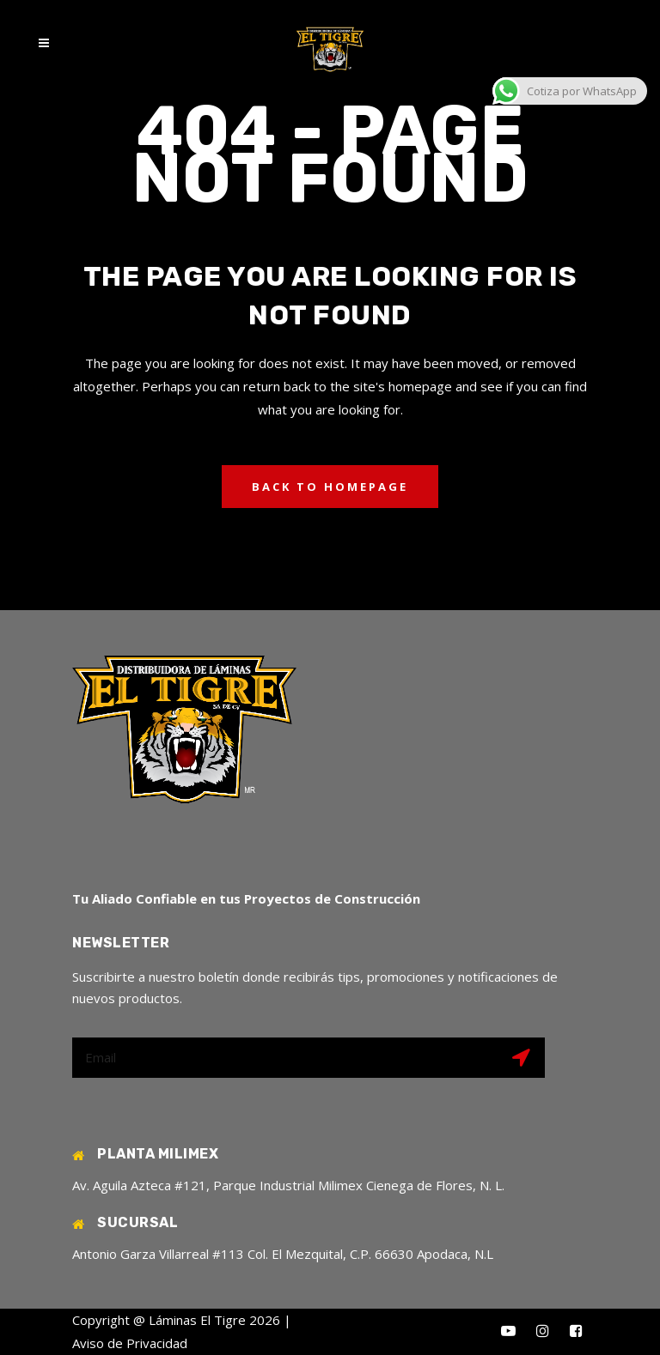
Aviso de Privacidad (129, 1343)
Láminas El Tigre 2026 (214, 1319)
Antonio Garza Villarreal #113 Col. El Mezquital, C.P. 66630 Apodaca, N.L (282, 1253)
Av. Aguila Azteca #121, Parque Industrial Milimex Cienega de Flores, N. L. (288, 1185)
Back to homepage (330, 486)
